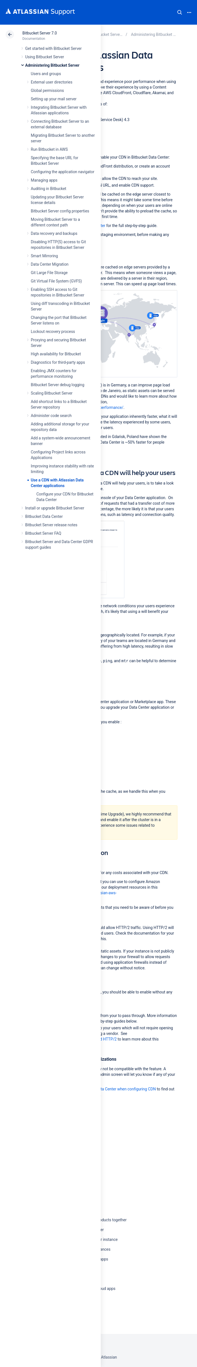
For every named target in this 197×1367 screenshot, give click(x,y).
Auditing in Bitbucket (48, 188)
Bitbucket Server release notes (51, 525)
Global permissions (47, 90)
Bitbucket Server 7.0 (39, 33)
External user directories (51, 82)
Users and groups (46, 73)
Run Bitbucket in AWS (49, 149)
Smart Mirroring (44, 256)
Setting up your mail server (54, 99)
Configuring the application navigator (62, 172)
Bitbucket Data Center (44, 516)
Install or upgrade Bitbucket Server (54, 508)
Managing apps (44, 180)
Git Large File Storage (49, 272)
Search (179, 12)
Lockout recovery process (53, 331)
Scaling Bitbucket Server (51, 393)
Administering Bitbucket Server (52, 65)
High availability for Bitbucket (56, 354)
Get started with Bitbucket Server (53, 48)
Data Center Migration (50, 264)
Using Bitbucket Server (44, 57)
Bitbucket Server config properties (60, 211)
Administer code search (51, 415)
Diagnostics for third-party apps (58, 362)
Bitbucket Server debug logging (57, 385)
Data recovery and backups (54, 233)
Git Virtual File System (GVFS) (56, 281)
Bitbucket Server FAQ (43, 533)
